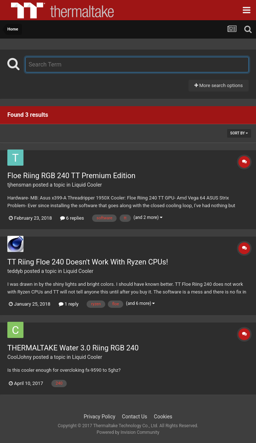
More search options (218, 85)
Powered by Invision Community (128, 432)
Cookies (163, 416)
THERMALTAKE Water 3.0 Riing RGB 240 (73, 347)
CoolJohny (19, 357)
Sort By (239, 133)
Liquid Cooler (87, 185)
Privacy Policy (99, 416)
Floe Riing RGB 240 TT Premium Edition (71, 175)
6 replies (72, 218)
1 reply (69, 304)
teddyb (15, 271)
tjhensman (19, 185)
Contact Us (134, 416)
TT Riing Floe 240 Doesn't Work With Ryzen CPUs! (87, 261)
